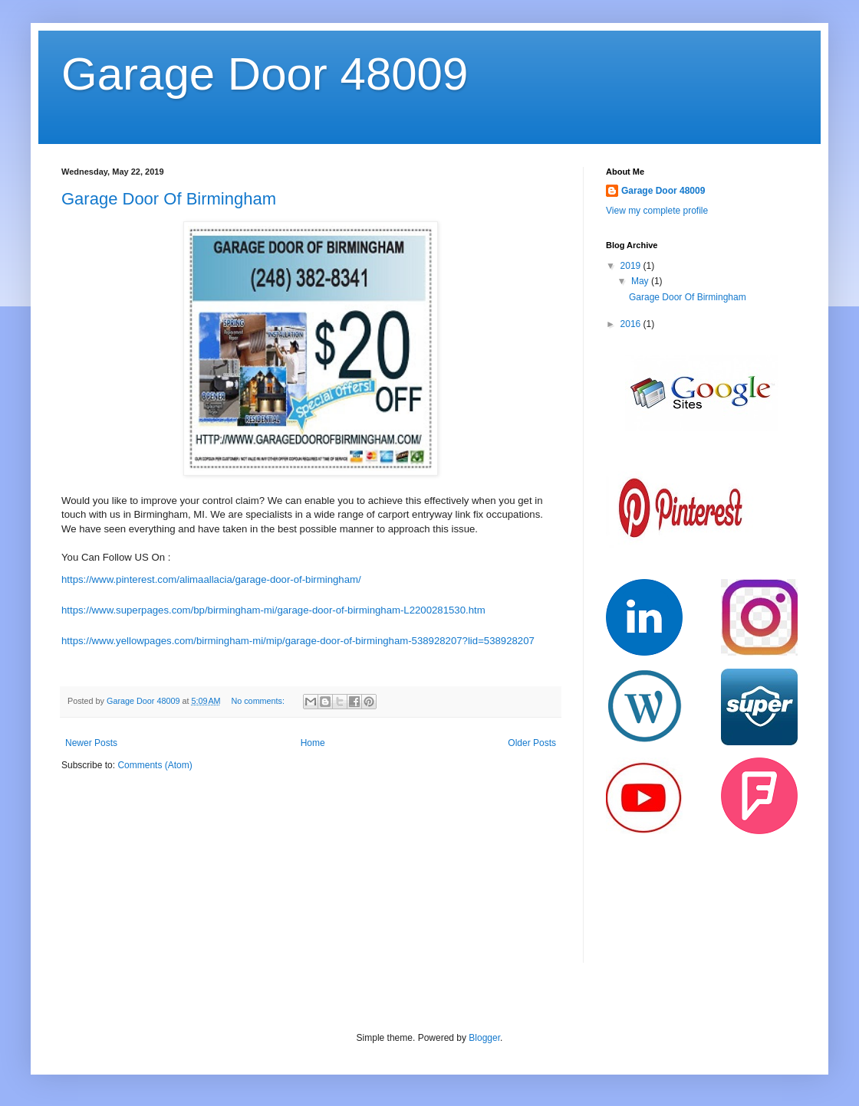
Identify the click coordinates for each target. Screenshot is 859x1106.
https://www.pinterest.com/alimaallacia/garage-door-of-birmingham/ (211, 579)
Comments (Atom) (154, 765)
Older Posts (532, 743)
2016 (631, 324)
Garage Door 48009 (264, 74)
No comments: (259, 700)
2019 (631, 265)
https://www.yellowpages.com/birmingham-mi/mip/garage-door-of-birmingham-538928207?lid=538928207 (298, 640)
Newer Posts (91, 743)
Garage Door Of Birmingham (168, 198)
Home (313, 743)
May (641, 281)
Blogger (484, 1037)
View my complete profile (657, 210)
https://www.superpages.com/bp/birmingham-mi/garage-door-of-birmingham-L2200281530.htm (273, 610)
